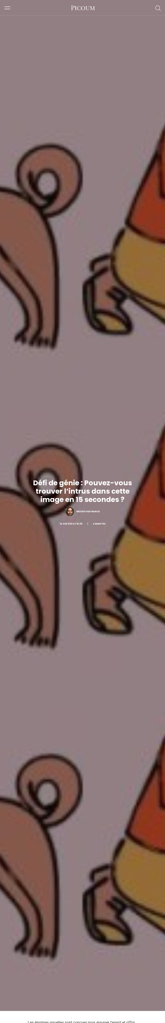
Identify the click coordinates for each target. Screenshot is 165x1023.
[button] (7, 8)
